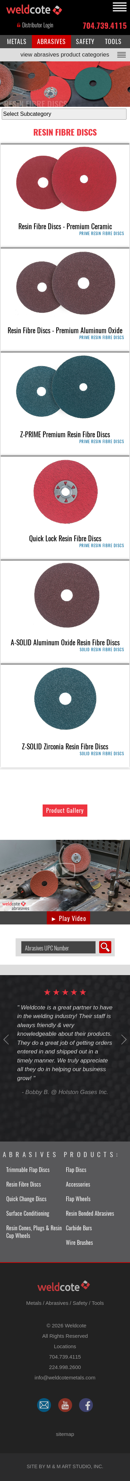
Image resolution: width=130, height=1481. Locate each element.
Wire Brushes (79, 1242)
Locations (65, 1346)
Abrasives (56, 1303)
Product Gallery (65, 810)
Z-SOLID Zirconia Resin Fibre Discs (65, 746)
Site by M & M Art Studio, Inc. (65, 1466)
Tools (98, 1303)
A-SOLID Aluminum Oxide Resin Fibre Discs (65, 642)
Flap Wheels (78, 1199)
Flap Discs (76, 1169)
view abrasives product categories (64, 54)
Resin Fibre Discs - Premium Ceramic (65, 226)
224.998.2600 (65, 1367)
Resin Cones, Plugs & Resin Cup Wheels (34, 1231)
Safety (80, 1303)
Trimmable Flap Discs (28, 1169)
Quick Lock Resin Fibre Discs (65, 538)
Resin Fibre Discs (65, 132)
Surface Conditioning (27, 1213)
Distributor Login (34, 25)
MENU (118, 7)
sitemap (65, 1434)
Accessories (78, 1184)
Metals (33, 1303)
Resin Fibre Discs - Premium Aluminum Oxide (65, 330)
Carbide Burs (79, 1228)
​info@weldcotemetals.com (65, 1377)
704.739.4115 (105, 25)
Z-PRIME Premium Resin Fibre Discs (65, 434)
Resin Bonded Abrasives (90, 1213)
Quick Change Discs (26, 1199)
